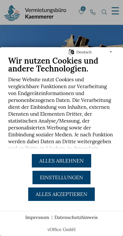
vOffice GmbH (62, 229)
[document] (61, 104)
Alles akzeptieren (61, 194)
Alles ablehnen (61, 160)
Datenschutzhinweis (76, 217)
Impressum (37, 217)
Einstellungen (61, 177)
